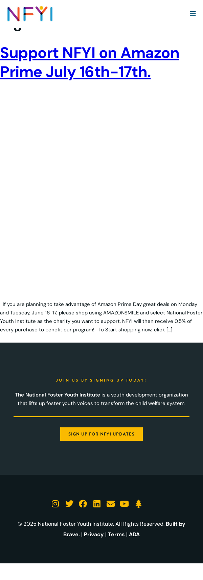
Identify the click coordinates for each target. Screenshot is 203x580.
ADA (134, 534)
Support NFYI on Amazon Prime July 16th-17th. (89, 62)
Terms (116, 534)
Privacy (94, 534)
